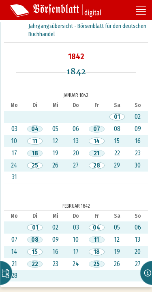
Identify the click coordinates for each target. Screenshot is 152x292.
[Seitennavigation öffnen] (141, 11)
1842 (76, 56)
